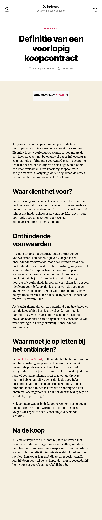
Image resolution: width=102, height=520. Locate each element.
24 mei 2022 (67, 69)
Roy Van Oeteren (45, 69)
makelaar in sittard (25, 474)
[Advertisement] (38, 123)
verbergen (61, 95)
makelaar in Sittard (31, 360)
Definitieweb (51, 6)
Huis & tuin (51, 29)
